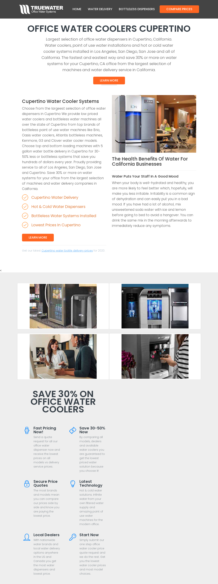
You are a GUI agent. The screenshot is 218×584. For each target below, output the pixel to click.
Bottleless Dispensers (137, 9)
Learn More (109, 80)
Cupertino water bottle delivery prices (67, 250)
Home (77, 9)
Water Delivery (100, 9)
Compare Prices (179, 9)
